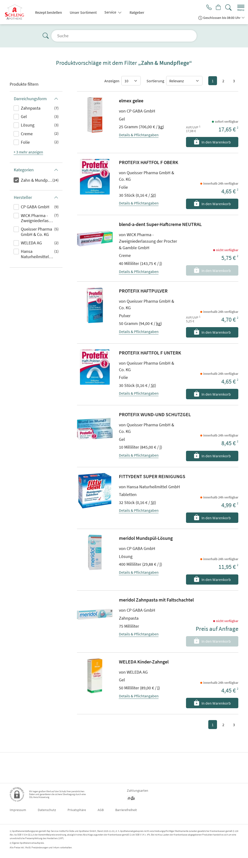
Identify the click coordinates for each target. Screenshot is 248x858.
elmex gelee (131, 101)
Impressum (18, 810)
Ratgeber (137, 12)
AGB (101, 810)
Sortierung (155, 80)
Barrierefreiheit (126, 810)
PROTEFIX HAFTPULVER (143, 291)
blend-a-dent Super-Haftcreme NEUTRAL (160, 224)
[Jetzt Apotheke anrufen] (207, 8)
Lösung (27, 125)
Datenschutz (47, 810)
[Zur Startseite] (16, 12)
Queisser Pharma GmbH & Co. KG (36, 231)
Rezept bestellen (48, 12)
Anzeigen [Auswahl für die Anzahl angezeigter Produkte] (111, 80)
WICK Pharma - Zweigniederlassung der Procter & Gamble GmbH (37, 218)
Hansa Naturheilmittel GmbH (35, 254)
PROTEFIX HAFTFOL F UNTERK (150, 353)
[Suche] (228, 7)
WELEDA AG (31, 243)
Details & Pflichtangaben (139, 134)
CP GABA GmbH (35, 207)
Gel (24, 116)
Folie (25, 142)
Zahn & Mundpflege (36, 180)
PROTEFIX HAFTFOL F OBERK (148, 162)
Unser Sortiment (83, 12)
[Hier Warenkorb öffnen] (217, 8)
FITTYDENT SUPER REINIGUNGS (152, 476)
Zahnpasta (30, 108)
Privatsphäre (77, 810)
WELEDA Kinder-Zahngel (144, 662)
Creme (27, 133)
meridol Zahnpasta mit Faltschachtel (156, 600)
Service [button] (110, 12)
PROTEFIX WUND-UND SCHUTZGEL (155, 414)
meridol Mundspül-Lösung (146, 538)
